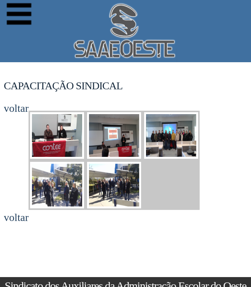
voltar (16, 108)
